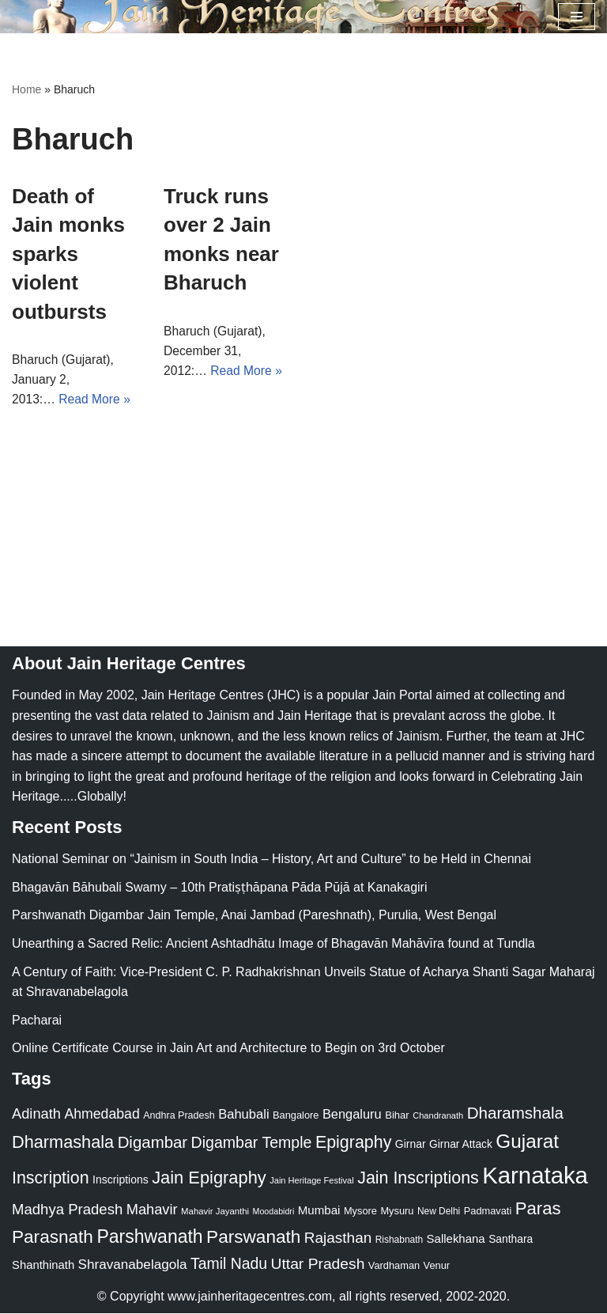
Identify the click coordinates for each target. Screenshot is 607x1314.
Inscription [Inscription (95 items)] (50, 1178)
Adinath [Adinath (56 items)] (36, 1115)
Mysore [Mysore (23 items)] (360, 1211)
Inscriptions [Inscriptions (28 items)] (120, 1180)
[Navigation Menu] (576, 16)
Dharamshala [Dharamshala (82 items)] (515, 1114)
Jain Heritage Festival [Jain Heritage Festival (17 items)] (312, 1181)
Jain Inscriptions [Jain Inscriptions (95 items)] (418, 1178)
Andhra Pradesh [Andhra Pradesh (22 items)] (178, 1117)
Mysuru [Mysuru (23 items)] (396, 1211)
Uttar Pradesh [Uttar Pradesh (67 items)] (318, 1265)
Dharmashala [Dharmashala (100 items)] (63, 1143)
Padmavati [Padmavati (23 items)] (488, 1211)
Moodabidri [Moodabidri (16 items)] (274, 1212)
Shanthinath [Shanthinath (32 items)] (43, 1266)
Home (26, 89)
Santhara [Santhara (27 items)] (510, 1240)
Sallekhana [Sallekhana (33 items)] (456, 1240)
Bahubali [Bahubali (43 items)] (243, 1115)
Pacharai (37, 1021)
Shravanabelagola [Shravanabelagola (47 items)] (132, 1266)
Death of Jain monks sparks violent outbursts (68, 254)
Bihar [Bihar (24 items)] (397, 1117)
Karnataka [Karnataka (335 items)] (535, 1176)
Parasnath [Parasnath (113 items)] (52, 1238)
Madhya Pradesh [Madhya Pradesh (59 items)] (67, 1210)
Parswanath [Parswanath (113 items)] (253, 1238)
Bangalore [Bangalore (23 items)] (296, 1117)
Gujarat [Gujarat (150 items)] (527, 1142)
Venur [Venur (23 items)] (437, 1267)
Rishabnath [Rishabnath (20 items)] (399, 1241)
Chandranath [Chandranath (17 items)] (438, 1117)
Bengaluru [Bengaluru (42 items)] (352, 1115)
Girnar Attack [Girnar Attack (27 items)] (460, 1145)
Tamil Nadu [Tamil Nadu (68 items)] (228, 1265)
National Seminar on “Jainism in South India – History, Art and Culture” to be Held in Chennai (271, 860)
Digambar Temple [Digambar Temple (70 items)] (251, 1144)
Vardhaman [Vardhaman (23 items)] (394, 1267)
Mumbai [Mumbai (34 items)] (319, 1210)
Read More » (96, 400)
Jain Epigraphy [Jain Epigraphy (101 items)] (209, 1178)
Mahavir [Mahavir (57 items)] (152, 1210)
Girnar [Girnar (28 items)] (410, 1145)
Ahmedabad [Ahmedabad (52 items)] (101, 1115)
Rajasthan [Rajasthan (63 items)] (338, 1239)
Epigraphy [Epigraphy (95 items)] (353, 1143)
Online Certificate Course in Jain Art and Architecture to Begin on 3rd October (228, 1049)
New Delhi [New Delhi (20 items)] (438, 1211)
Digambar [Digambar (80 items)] (153, 1144)
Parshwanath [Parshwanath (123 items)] (149, 1238)
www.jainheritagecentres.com (250, 1298)
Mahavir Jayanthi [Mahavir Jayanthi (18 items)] (215, 1212)
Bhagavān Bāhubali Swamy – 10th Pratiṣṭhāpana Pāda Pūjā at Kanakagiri (219, 888)
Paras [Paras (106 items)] (538, 1209)
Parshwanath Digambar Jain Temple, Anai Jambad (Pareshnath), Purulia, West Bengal (254, 916)
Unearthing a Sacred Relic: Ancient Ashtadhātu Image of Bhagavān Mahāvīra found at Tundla (273, 944)
